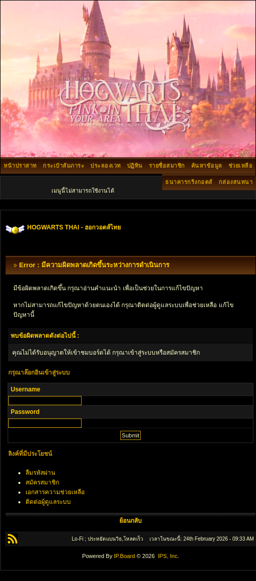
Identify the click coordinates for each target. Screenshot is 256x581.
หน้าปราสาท (20, 165)
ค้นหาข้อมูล (206, 165)
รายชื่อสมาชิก (167, 165)
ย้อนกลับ (130, 520)
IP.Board (124, 556)
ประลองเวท (105, 165)
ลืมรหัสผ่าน (40, 472)
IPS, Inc (167, 556)
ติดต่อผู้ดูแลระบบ (48, 501)
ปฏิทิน (135, 165)
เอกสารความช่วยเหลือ (55, 492)
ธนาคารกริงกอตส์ (189, 182)
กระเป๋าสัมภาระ (63, 165)
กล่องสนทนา (236, 182)
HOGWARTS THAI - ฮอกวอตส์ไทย (74, 227)
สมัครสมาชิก (42, 482)
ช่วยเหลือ (240, 165)
